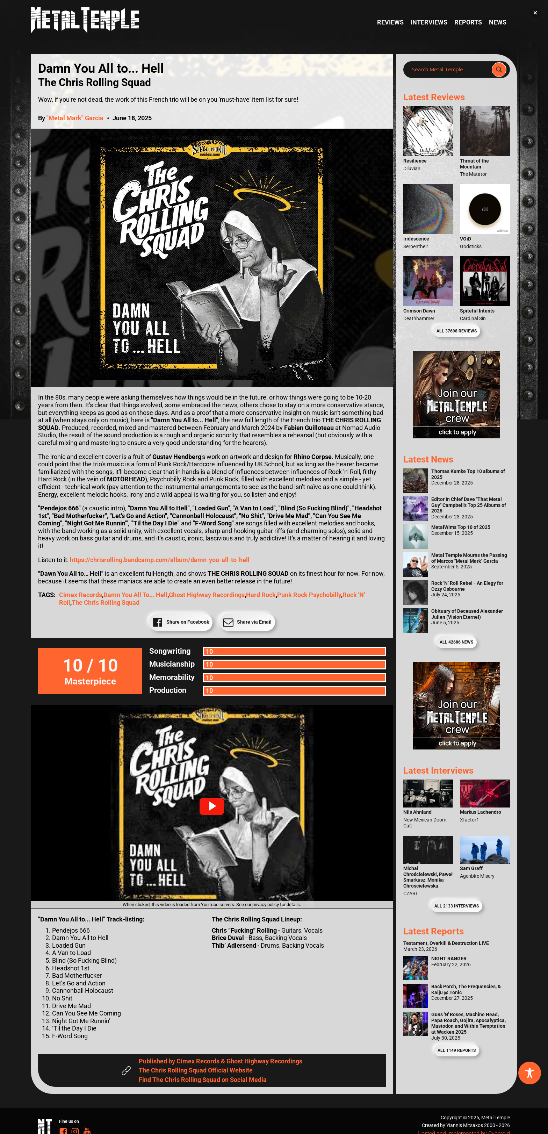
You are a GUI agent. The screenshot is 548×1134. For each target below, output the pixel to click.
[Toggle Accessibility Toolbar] (530, 1073)
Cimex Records (80, 594)
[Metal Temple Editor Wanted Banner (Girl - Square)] (456, 436)
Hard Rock (261, 594)
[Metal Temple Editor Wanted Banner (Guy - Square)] (456, 747)
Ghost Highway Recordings (207, 594)
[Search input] (449, 69)
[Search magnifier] (499, 69)
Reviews (390, 22)
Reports (468, 22)
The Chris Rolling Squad (105, 602)
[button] (212, 806)
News (497, 22)
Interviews (429, 22)
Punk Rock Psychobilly (309, 594)
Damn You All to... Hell (135, 594)
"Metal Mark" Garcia (74, 118)
